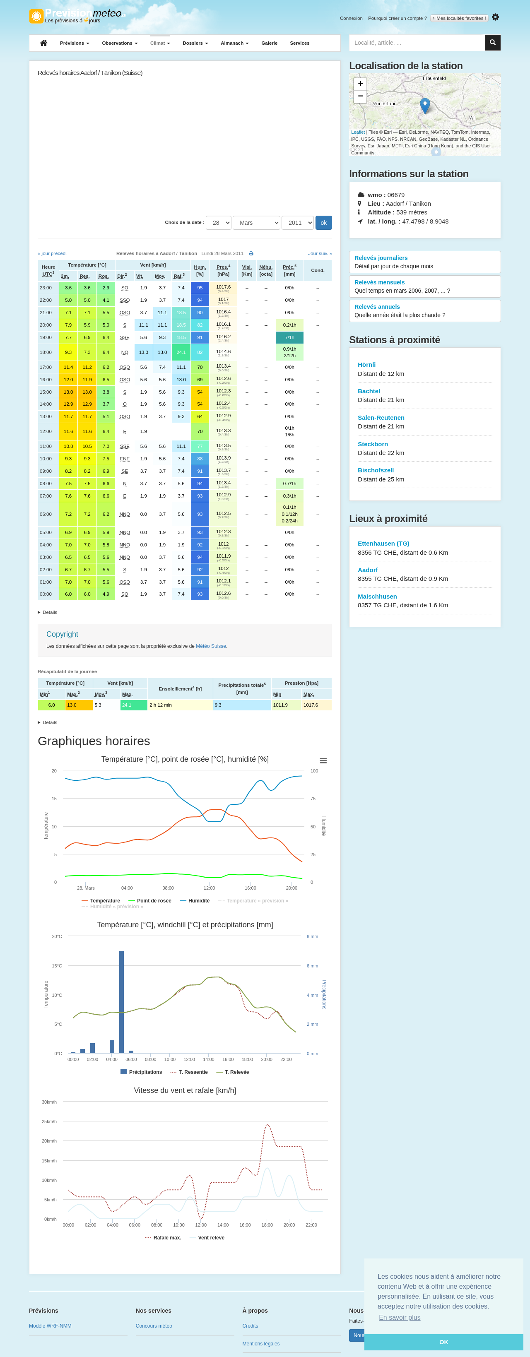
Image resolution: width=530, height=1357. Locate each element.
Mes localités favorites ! (459, 18)
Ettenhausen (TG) (425, 548)
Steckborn (425, 448)
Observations (120, 43)
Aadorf (425, 574)
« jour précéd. (52, 253)
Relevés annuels (425, 311)
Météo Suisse (211, 646)
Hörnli (425, 369)
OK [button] (443, 1342)
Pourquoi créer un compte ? (397, 18)
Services (299, 43)
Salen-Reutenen (425, 422)
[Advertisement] (185, 149)
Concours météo (154, 1326)
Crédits (250, 1326)
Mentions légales (261, 1344)
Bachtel (425, 395)
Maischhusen (425, 601)
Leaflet (358, 132)
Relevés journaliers (425, 262)
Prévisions (74, 43)
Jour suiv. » (320, 253)
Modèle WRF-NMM (50, 1326)
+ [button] (360, 84)
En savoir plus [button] (400, 1317)
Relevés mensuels (425, 287)
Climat (160, 43)
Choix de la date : (185, 222)
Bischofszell (425, 475)
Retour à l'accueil (77, 16)
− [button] (360, 97)
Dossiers (195, 43)
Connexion (351, 18)
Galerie (269, 43)
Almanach (235, 43)
